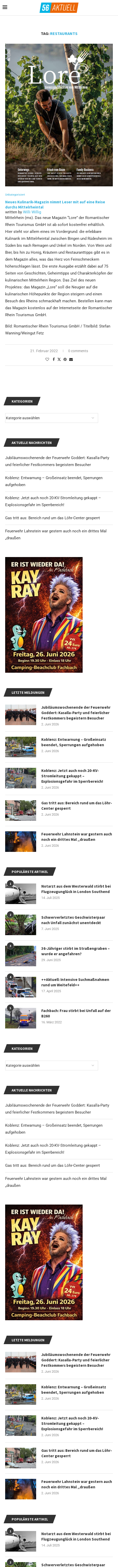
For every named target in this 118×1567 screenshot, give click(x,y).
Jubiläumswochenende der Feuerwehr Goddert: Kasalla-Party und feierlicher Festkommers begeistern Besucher (76, 1360)
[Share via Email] (71, 359)
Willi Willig (32, 212)
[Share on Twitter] (59, 359)
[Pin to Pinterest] (65, 359)
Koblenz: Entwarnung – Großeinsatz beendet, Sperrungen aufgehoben (73, 1389)
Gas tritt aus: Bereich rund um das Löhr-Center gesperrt (52, 1165)
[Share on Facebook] (54, 359)
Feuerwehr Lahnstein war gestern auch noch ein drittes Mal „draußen (76, 1484)
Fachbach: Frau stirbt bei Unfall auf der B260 (76, 1013)
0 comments (78, 351)
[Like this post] (47, 359)
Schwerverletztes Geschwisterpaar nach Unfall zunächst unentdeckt (73, 920)
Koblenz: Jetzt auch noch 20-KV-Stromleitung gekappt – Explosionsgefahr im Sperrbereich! (72, 1423)
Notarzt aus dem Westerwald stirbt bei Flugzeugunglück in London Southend (76, 1536)
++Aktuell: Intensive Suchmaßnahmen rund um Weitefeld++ (75, 982)
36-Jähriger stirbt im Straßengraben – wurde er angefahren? (75, 951)
